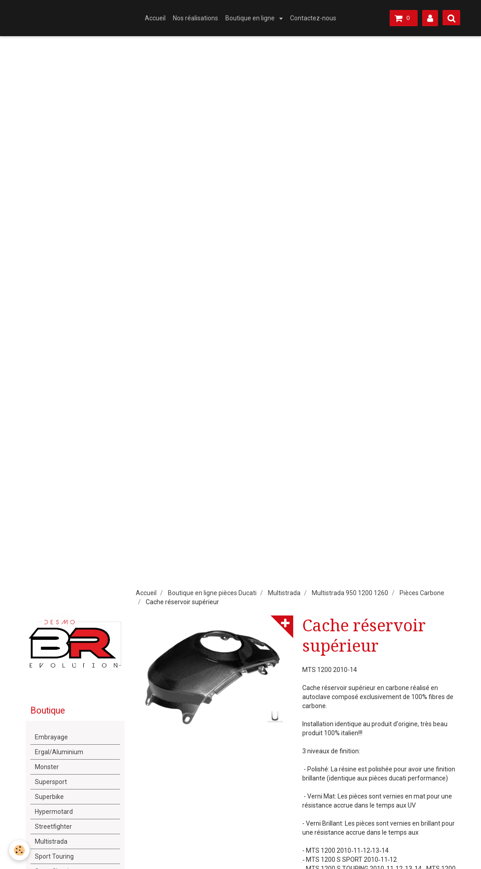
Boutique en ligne (250, 18)
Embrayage (51, 737)
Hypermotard (54, 811)
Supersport (51, 781)
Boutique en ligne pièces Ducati (212, 593)
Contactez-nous (313, 18)
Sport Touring (54, 856)
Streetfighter (53, 826)
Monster (47, 766)
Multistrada (284, 593)
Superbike (49, 796)
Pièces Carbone (422, 593)
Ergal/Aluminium (59, 752)
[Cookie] (19, 850)
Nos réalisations (195, 18)
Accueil (155, 18)
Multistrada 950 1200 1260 (350, 593)
